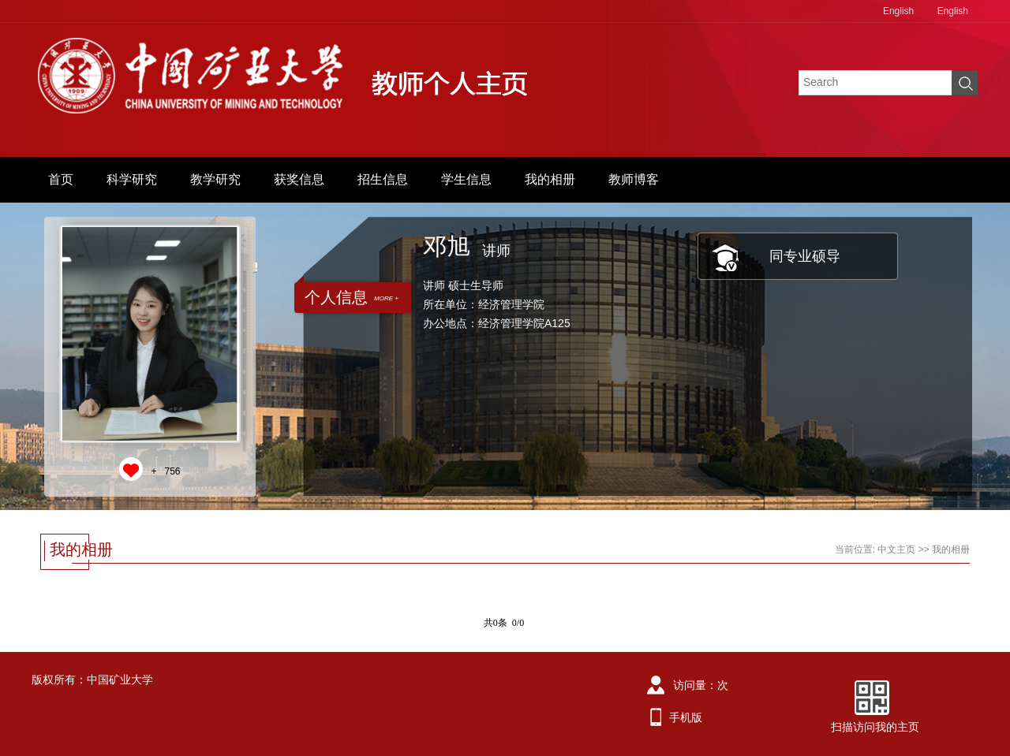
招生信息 (382, 179)
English (898, 11)
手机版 (685, 717)
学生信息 (466, 179)
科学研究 (132, 179)
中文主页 (896, 549)
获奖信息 (299, 179)
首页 (60, 179)
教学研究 (215, 179)
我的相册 (550, 179)
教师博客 (633, 179)
